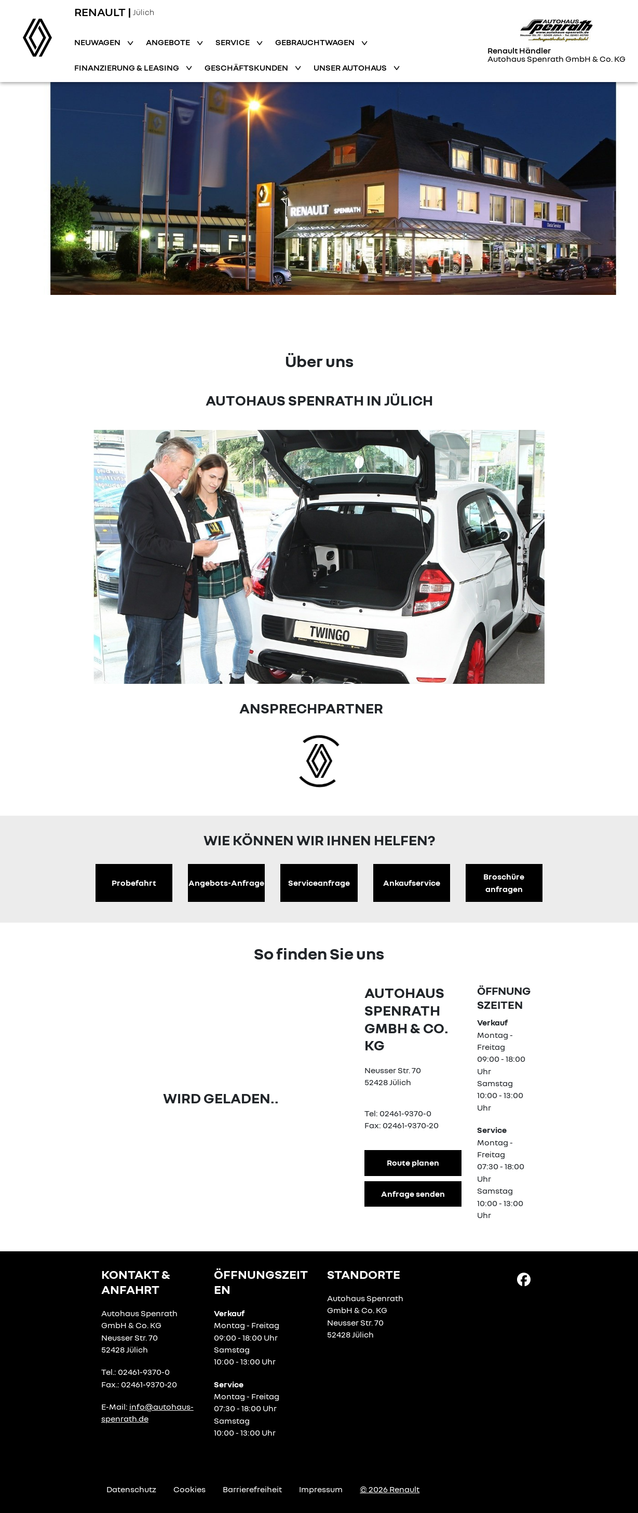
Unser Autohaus (351, 67)
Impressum (321, 1489)
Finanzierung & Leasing (127, 67)
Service (233, 42)
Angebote (169, 42)
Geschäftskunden (247, 67)
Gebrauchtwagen (315, 42)
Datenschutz (131, 1489)
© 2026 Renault (389, 1489)
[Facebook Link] (524, 1279)
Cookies (189, 1489)
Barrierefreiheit (252, 1489)
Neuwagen (98, 42)
